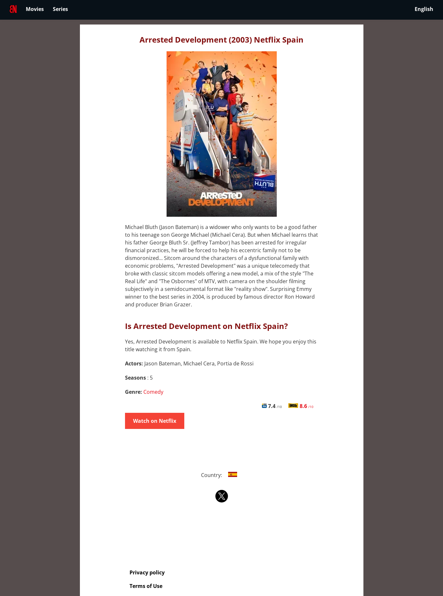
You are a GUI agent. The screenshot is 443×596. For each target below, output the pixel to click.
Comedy (153, 391)
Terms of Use (146, 586)
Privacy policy (147, 572)
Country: (221, 475)
